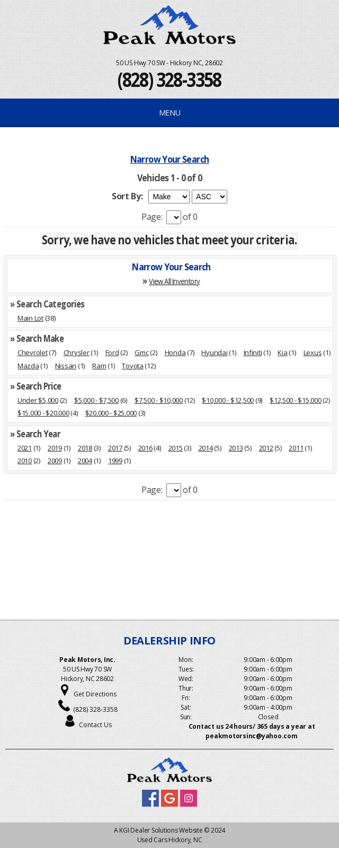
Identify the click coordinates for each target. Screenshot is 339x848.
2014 (206, 448)
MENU (170, 113)
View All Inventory (174, 281)
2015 (175, 448)
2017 (115, 448)
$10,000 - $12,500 (228, 400)
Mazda (28, 365)
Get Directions (95, 694)
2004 (85, 460)
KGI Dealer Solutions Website (160, 830)
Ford (112, 352)
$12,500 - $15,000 (296, 400)
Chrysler (77, 352)
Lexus (313, 352)
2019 (55, 448)
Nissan (65, 365)
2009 (55, 460)
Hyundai (214, 352)
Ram (99, 365)
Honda (175, 352)
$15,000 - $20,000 (43, 413)
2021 (24, 448)
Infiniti (253, 352)
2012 (266, 448)
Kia (282, 352)
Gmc (141, 352)
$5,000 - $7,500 (96, 400)
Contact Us (95, 724)
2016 (145, 448)
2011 (296, 448)
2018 (85, 448)
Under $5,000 (37, 400)
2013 (236, 448)
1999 (115, 460)
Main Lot (30, 318)
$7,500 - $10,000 (159, 400)
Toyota (132, 365)
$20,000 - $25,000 (111, 413)
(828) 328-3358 (169, 79)
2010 (24, 460)
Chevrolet (32, 352)
